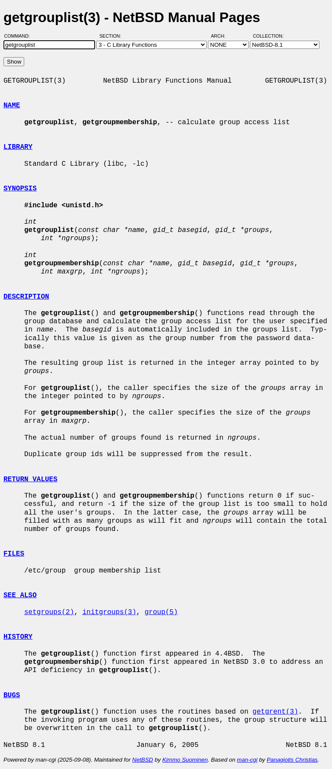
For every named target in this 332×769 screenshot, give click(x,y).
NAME (11, 105)
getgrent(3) (275, 712)
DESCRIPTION (26, 297)
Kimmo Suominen (185, 759)
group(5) (161, 612)
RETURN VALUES (30, 479)
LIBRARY (17, 147)
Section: (112, 36)
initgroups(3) (109, 612)
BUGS (11, 695)
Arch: (222, 36)
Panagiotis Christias (292, 759)
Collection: (268, 36)
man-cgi (247, 759)
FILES (13, 554)
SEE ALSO (20, 595)
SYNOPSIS (20, 188)
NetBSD (142, 759)
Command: (19, 36)
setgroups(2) (49, 612)
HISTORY (17, 637)
